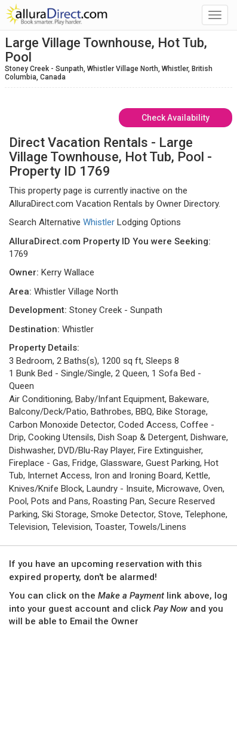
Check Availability (175, 117)
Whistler (99, 222)
